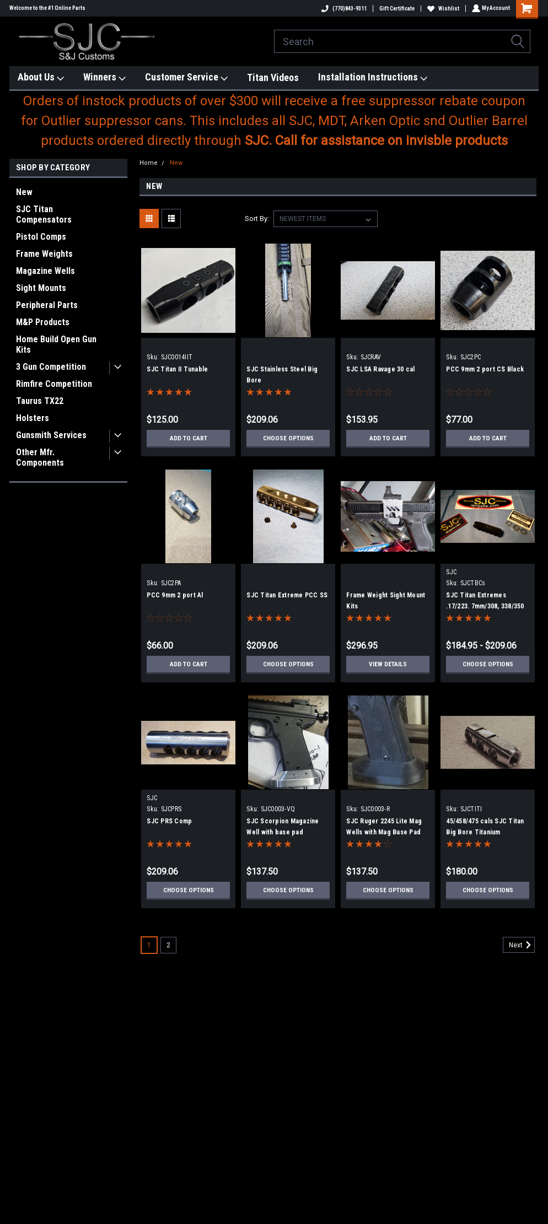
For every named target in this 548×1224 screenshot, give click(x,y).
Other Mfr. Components (40, 457)
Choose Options (288, 438)
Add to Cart (188, 438)
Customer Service (186, 77)
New (24, 192)
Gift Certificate (395, 9)
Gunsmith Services (51, 435)
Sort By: (257, 218)
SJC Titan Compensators (44, 214)
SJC (451, 572)
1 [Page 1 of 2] (149, 945)
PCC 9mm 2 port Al (175, 595)
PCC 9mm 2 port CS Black (485, 369)
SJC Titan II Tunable (177, 369)
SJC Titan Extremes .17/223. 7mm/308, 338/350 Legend (485, 606)
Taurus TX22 (39, 401)
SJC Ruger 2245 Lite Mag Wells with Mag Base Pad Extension (384, 832)
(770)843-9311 (343, 8)
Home (148, 162)
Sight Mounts (41, 288)
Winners (104, 77)
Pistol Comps (41, 236)
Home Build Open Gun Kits (56, 344)
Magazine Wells (45, 271)
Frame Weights (44, 254)
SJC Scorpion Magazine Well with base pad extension (282, 832)
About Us (41, 77)
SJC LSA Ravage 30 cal (380, 369)
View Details (388, 664)
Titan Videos (273, 77)
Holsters (32, 418)
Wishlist (442, 8)
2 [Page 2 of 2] (168, 945)
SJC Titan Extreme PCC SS (286, 595)
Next (522, 945)
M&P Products (42, 322)
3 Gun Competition (51, 367)
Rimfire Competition (54, 384)
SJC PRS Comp (169, 821)
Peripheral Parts (47, 305)
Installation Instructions (372, 77)
